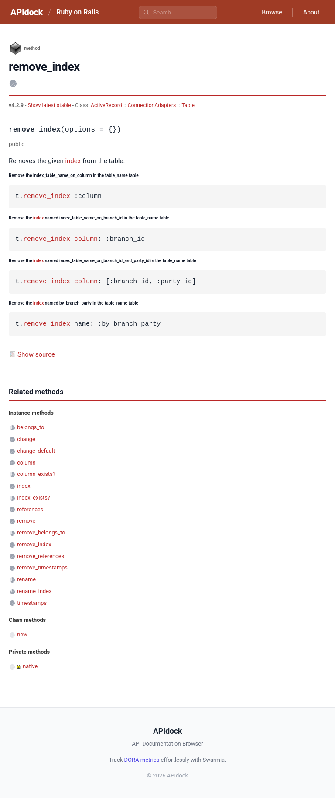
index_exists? (33, 497)
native (30, 666)
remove (26, 520)
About (311, 12)
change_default (36, 451)
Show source (36, 354)
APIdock (26, 12)
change (26, 439)
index (73, 161)
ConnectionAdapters (152, 105)
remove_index (46, 196)
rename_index (34, 591)
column (86, 239)
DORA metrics (142, 759)
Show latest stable (49, 105)
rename (26, 579)
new (22, 634)
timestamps (32, 603)
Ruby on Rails (77, 12)
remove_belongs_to (41, 532)
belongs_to (30, 427)
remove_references (40, 556)
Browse (271, 12)
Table (187, 105)
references (30, 509)
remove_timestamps (42, 567)
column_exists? (36, 474)
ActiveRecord (106, 105)
